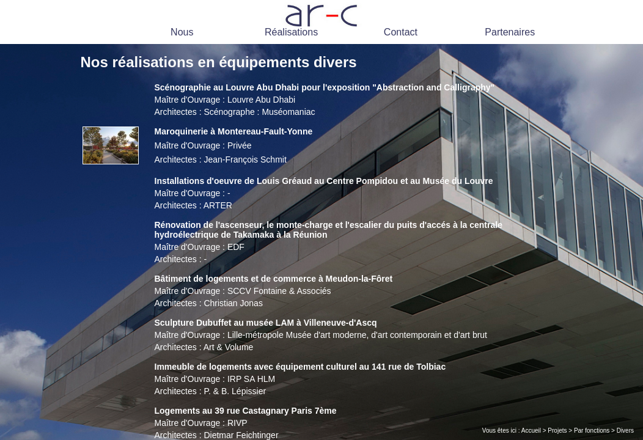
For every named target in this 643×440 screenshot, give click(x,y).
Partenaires (510, 32)
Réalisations (291, 32)
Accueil (531, 430)
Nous (182, 32)
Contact (400, 32)
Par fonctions (591, 430)
